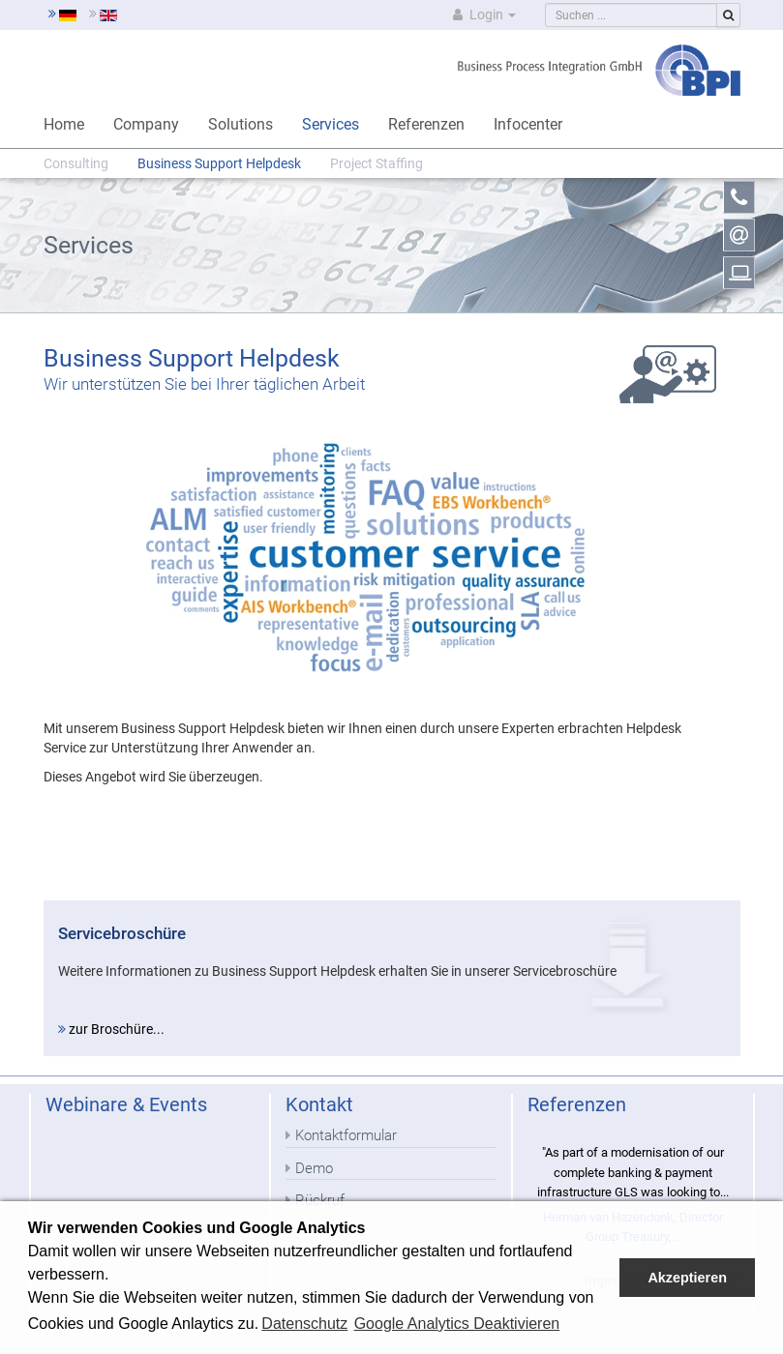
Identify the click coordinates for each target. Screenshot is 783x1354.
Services (330, 124)
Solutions (240, 124)
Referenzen (426, 124)
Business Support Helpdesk (219, 163)
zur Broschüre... (111, 1029)
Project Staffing (376, 163)
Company (146, 124)
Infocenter (528, 124)
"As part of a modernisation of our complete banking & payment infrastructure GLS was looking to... (633, 1172)
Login (482, 14)
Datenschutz (304, 1323)
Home (64, 124)
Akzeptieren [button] (687, 1277)
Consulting (76, 163)
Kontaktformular (346, 1135)
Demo (314, 1168)
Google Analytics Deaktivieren (457, 1323)
